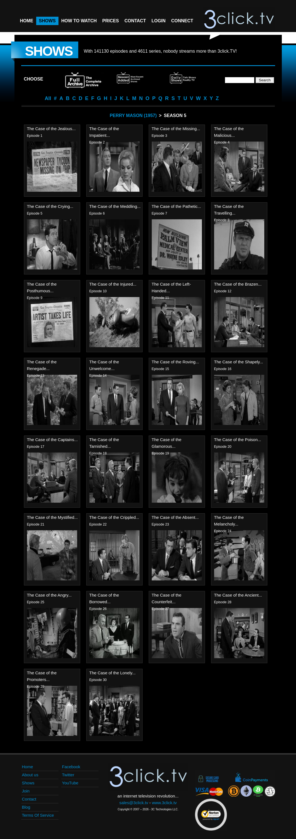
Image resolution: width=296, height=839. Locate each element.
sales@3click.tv (133, 802)
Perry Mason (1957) (133, 115)
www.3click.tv (164, 802)
